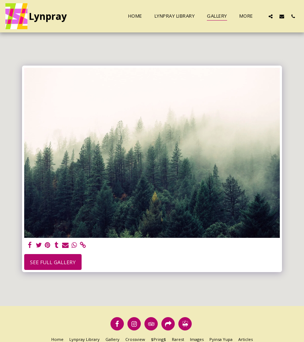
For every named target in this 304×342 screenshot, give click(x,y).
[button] (270, 16)
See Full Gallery (52, 262)
